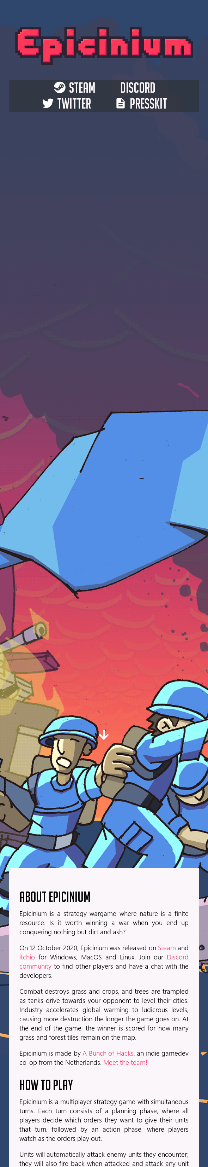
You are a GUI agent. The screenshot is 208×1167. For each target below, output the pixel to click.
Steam (167, 947)
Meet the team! (125, 1062)
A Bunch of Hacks (108, 1052)
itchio (27, 956)
